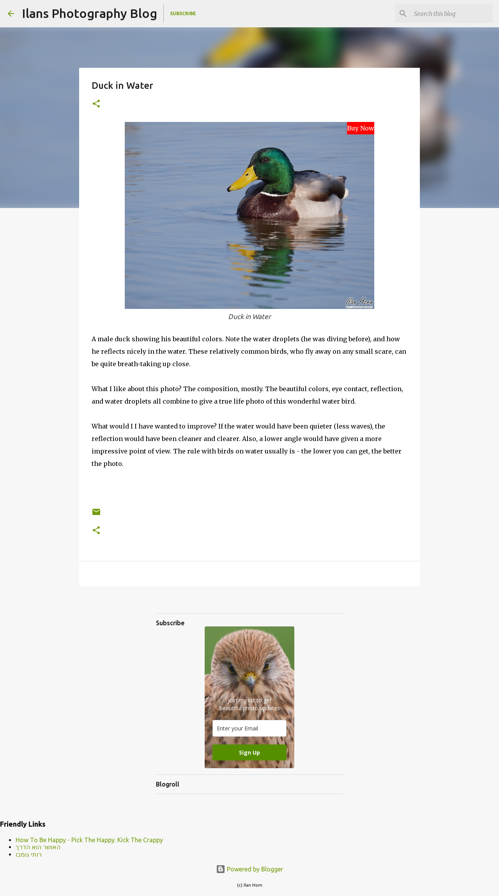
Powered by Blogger (249, 869)
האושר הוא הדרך (38, 846)
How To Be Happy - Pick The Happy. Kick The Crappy (89, 839)
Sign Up (249, 752)
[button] (96, 104)
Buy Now (360, 128)
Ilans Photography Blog (89, 13)
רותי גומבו (29, 854)
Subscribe (183, 13)
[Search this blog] (452, 13)
